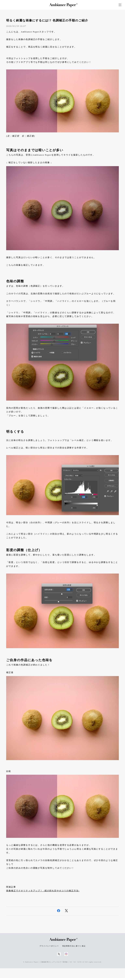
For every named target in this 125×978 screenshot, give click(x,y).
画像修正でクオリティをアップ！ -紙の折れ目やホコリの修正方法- (42, 890)
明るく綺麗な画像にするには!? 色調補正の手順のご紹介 (47, 20)
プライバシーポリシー (49, 946)
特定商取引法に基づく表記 (74, 946)
